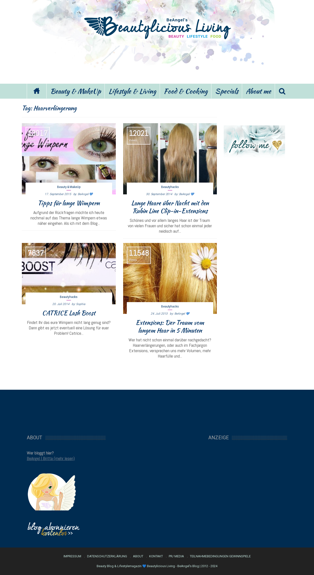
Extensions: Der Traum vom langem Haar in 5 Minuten (170, 326)
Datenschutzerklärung (107, 556)
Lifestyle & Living (132, 91)
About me (258, 91)
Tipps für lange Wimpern (69, 203)
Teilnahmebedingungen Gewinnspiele (220, 556)
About (138, 556)
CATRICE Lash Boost (68, 312)
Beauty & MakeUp (75, 91)
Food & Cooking (186, 91)
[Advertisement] (157, 61)
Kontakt (156, 556)
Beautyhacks (170, 187)
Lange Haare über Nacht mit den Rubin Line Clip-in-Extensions (170, 207)
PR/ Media (176, 556)
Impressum (72, 556)
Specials (226, 91)
